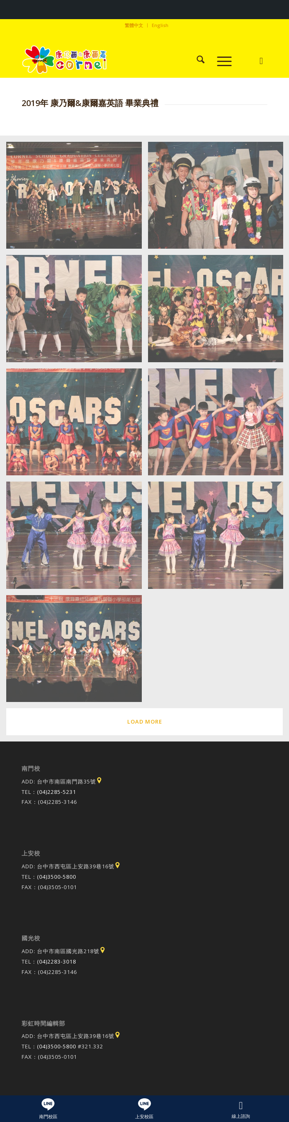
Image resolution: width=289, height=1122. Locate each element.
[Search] (196, 60)
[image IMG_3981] (77, 652)
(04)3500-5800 (56, 876)
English (160, 25)
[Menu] (220, 60)
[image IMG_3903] (77, 425)
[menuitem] (134, 25)
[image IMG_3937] (77, 538)
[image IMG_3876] (77, 311)
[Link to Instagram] (261, 61)
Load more (144, 721)
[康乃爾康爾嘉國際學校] (120, 60)
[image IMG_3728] (77, 198)
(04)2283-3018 (56, 961)
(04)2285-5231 (56, 792)
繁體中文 (134, 25)
